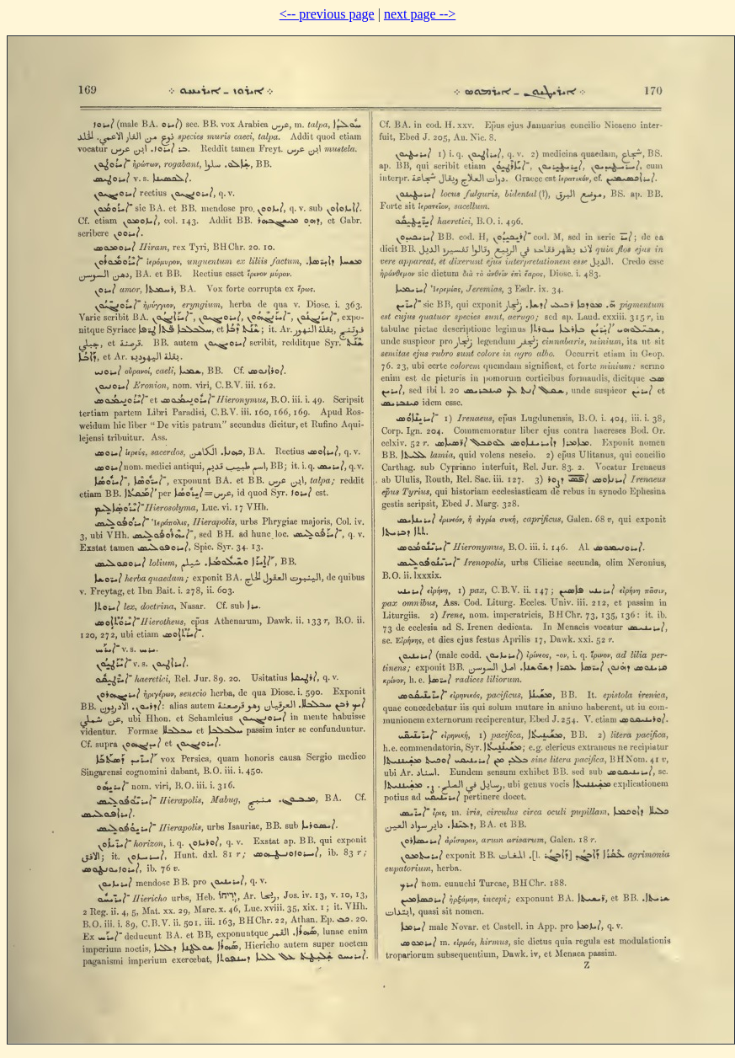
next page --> (419, 14)
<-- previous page (327, 14)
